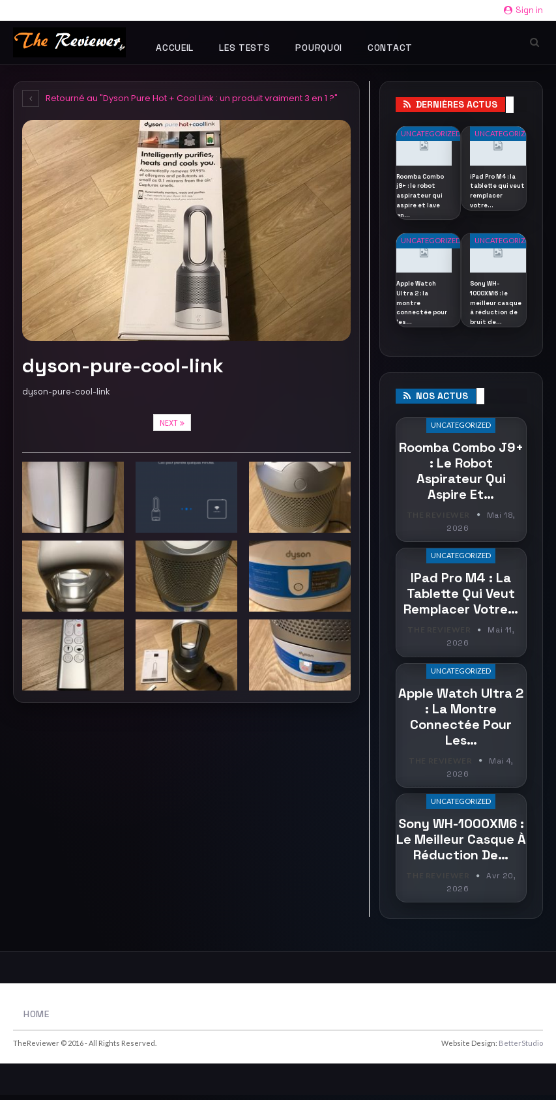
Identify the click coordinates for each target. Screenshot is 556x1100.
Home (36, 1019)
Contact (390, 47)
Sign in (523, 10)
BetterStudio (521, 1048)
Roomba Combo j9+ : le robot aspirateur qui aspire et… (461, 477)
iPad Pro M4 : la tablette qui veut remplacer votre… (460, 600)
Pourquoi (318, 47)
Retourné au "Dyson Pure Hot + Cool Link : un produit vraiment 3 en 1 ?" (180, 98)
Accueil (175, 47)
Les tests (244, 47)
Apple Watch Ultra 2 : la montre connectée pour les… (460, 722)
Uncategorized (431, 133)
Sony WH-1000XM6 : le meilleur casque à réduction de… (461, 846)
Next (172, 422)
